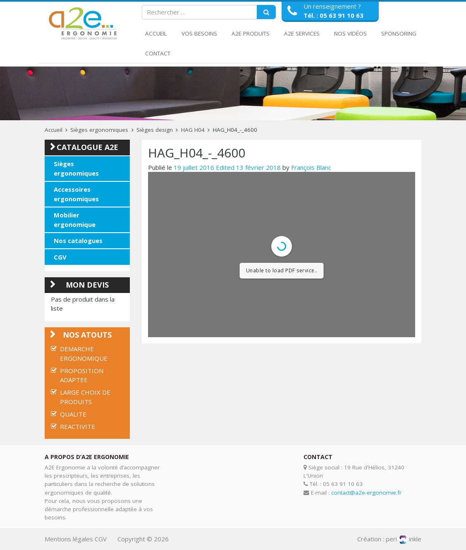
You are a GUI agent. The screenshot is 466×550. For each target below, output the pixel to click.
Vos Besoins (199, 33)
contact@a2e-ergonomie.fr (366, 492)
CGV (60, 257)
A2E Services (302, 33)
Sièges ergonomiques (99, 129)
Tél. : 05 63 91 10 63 (333, 15)
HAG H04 (193, 129)
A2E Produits (251, 33)
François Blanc (311, 167)
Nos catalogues (78, 240)
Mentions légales (69, 539)
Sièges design (154, 129)
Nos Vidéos (350, 33)
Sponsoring (398, 33)
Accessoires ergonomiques (76, 194)
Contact (157, 53)
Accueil (156, 33)
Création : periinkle (389, 539)
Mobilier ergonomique (75, 220)
